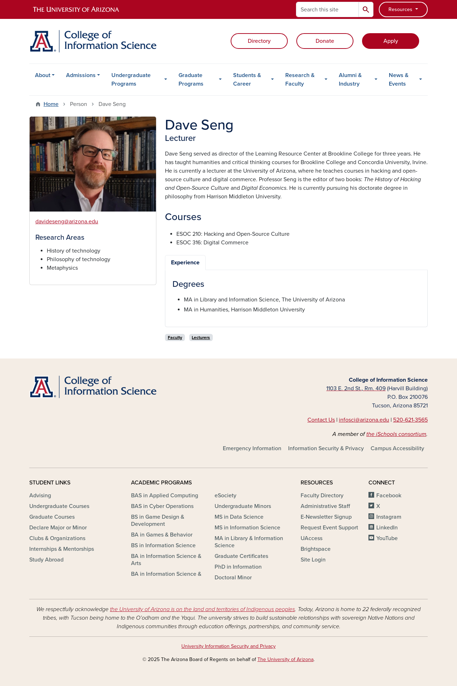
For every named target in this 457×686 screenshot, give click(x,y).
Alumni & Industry (350, 79)
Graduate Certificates (241, 556)
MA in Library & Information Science (249, 542)
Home (51, 104)
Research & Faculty (300, 79)
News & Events (398, 79)
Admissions (81, 75)
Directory (259, 41)
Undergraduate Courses (59, 506)
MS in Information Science (247, 527)
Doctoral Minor (233, 577)
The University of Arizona (285, 659)
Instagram (388, 516)
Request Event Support (329, 527)
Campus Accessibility (397, 448)
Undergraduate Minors (243, 506)
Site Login (313, 559)
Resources (401, 9)
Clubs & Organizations (57, 538)
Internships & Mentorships (61, 549)
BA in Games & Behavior (161, 534)
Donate (325, 41)
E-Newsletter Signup (326, 516)
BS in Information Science (163, 545)
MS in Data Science (239, 516)
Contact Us (321, 419)
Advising (40, 495)
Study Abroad (46, 559)
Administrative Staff (325, 506)
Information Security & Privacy (326, 448)
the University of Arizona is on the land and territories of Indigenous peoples (202, 609)
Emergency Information (252, 448)
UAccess (311, 538)
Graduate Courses (52, 516)
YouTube (387, 538)
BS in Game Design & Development (157, 520)
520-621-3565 (410, 419)
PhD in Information (238, 566)
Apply (390, 41)
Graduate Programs (191, 79)
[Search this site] (327, 9)
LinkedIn (387, 527)
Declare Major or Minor (58, 527)
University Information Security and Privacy (228, 646)
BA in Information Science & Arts (166, 560)
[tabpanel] (296, 296)
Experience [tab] (185, 262)
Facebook (388, 495)
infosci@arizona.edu (364, 419)
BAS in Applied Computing (164, 495)
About (42, 75)
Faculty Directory (322, 495)
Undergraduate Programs (131, 79)
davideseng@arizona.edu (66, 221)
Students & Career (247, 79)
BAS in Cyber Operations (162, 506)
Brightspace (316, 549)
